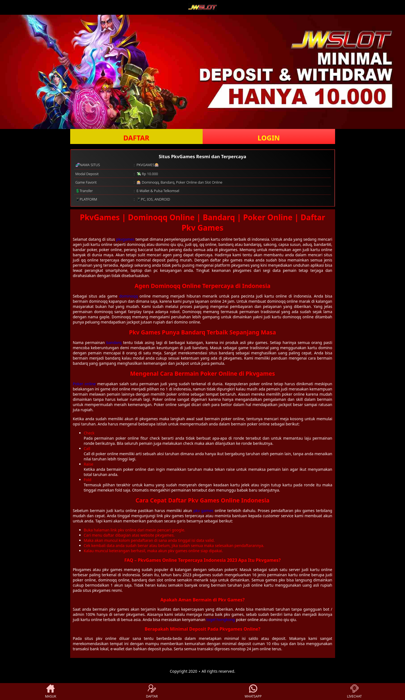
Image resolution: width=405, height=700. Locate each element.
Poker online (84, 383)
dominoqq (128, 296)
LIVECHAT (354, 691)
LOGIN (269, 137)
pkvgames (125, 239)
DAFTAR (136, 137)
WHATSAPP (253, 691)
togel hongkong (220, 619)
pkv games (203, 510)
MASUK (50, 691)
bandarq (114, 342)
